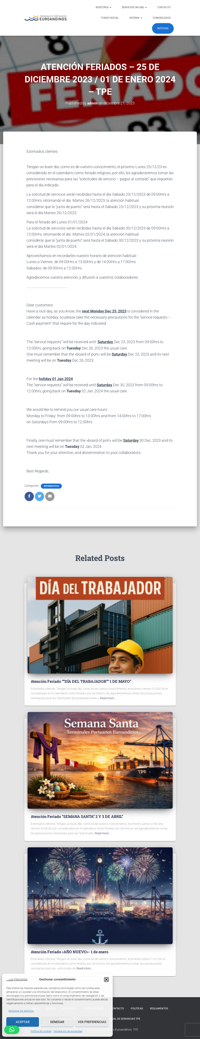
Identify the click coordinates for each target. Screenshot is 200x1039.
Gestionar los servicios (21, 1010)
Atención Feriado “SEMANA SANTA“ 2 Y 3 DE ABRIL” (77, 816)
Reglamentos (159, 1008)
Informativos (51, 486)
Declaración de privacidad (68, 1031)
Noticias (162, 28)
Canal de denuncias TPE (124, 1018)
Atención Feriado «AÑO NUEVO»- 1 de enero (69, 951)
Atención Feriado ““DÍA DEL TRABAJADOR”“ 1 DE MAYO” (81, 681)
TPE (135, 1029)
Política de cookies (41, 1031)
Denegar (57, 1022)
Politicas (137, 1008)
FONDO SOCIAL (110, 17)
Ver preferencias (92, 1022)
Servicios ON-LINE (134, 7)
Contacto (164, 7)
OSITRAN (135, 17)
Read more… (108, 698)
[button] (106, 979)
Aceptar (22, 1022)
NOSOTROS (103, 7)
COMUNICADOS (162, 17)
